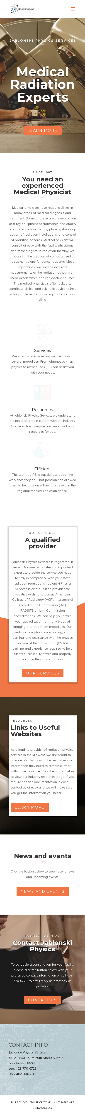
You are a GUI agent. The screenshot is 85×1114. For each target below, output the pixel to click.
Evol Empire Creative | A (39, 1102)
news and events (43, 891)
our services (42, 673)
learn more (43, 130)
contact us (42, 1000)
